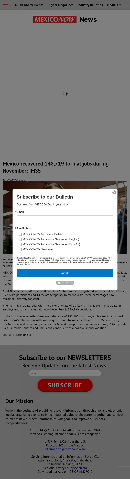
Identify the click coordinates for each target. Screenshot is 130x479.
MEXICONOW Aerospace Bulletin (43, 234)
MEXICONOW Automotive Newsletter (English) (51, 239)
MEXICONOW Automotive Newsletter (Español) (51, 244)
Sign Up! (65, 273)
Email (20, 212)
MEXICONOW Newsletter (38, 249)
